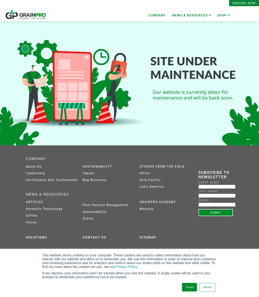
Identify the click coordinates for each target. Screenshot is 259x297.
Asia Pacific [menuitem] (150, 180)
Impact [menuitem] (89, 173)
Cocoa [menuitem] (31, 222)
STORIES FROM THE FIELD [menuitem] (162, 166)
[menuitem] (109, 201)
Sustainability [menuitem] (95, 212)
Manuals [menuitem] (147, 209)
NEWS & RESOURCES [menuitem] (190, 15)
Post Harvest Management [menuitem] (105, 205)
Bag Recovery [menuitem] (94, 180)
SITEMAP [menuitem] (148, 237)
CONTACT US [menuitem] (94, 237)
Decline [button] (207, 287)
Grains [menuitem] (88, 218)
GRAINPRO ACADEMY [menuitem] (158, 202)
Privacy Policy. (127, 267)
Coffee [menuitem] (31, 215)
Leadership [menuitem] (35, 173)
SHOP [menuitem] (222, 15)
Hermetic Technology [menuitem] (44, 209)
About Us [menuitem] (34, 166)
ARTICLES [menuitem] (34, 202)
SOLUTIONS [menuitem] (36, 237)
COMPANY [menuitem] (157, 15)
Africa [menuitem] (145, 173)
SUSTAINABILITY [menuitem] (97, 166)
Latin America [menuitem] (152, 186)
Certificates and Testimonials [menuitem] (52, 180)
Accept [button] (190, 287)
